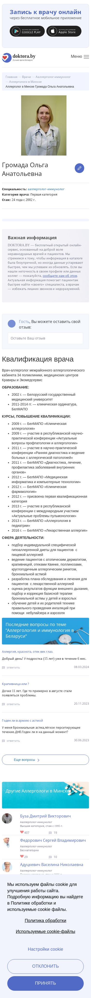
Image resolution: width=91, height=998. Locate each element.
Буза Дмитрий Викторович (45, 816)
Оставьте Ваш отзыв (45, 338)
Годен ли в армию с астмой (22, 720)
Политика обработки (45, 920)
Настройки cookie (45, 949)
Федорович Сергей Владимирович (53, 840)
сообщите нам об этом (60, 276)
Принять (45, 983)
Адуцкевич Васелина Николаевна (51, 864)
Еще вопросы (28, 760)
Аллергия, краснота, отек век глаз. (27, 651)
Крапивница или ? (15, 684)
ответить (13, 667)
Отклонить (45, 966)
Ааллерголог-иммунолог (46, 189)
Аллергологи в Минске (45, 791)
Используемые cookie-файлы (45, 931)
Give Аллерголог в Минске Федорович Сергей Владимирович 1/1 (22, 856)
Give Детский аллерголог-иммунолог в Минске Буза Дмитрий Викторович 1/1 (22, 832)
